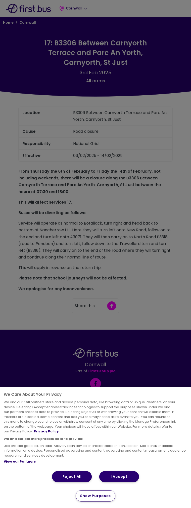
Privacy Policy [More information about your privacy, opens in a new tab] (46, 431)
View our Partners (20, 461)
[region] (95, 447)
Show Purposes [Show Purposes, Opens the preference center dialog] (95, 495)
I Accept (119, 476)
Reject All (72, 476)
